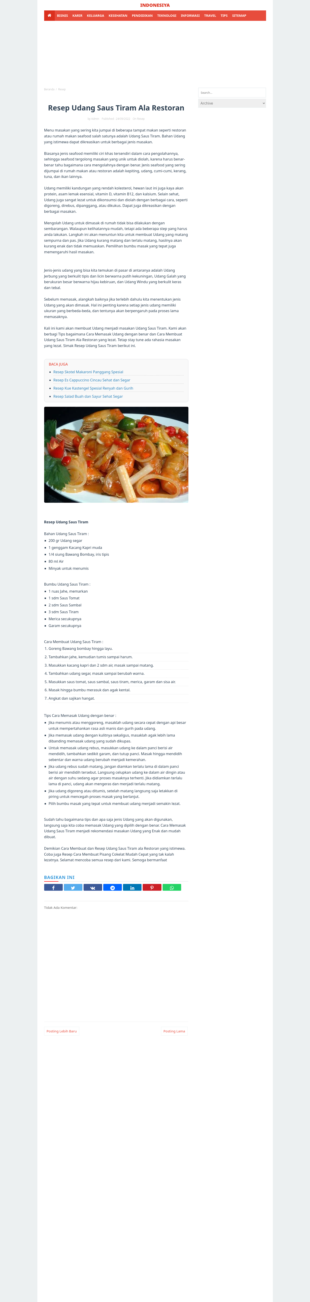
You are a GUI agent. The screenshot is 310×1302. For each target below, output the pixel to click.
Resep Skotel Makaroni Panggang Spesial (88, 371)
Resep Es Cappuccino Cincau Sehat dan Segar (91, 380)
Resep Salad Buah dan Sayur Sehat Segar (88, 396)
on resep (139, 119)
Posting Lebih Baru (62, 1031)
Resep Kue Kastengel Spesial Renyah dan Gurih (93, 388)
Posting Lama (174, 1031)
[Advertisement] (155, 53)
